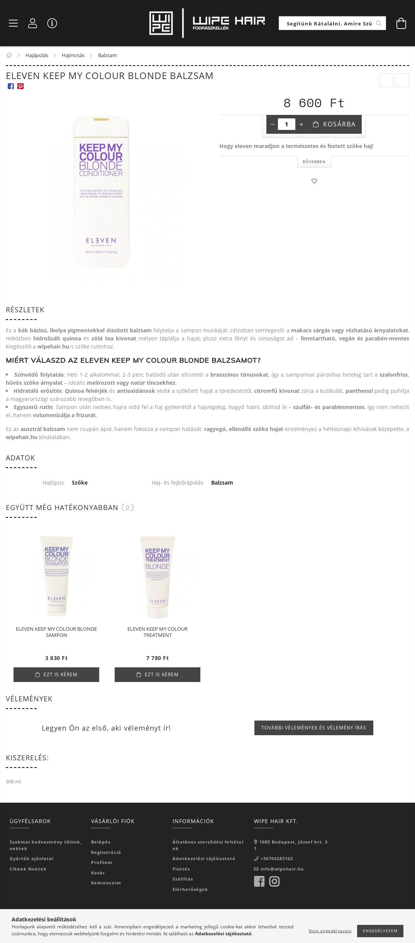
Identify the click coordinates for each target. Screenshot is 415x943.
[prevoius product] (386, 81)
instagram (274, 882)
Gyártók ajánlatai (32, 859)
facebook (259, 882)
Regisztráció (106, 852)
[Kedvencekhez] (314, 181)
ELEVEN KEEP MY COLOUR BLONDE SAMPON (56, 633)
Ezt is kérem (61, 675)
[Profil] (33, 23)
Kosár (98, 873)
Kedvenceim (106, 883)
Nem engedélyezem (330, 930)
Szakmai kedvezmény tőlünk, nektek (46, 845)
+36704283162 (277, 859)
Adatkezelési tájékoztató (204, 859)
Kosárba (339, 125)
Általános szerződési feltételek (208, 845)
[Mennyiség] (286, 125)
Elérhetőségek (190, 889)
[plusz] (301, 125)
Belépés (100, 842)
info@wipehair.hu (282, 869)
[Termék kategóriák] (13, 23)
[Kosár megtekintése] (401, 23)
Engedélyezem (380, 930)
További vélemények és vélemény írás (313, 728)
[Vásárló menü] (52, 23)
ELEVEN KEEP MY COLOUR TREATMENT (157, 633)
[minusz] (272, 125)
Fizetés (181, 869)
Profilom (101, 863)
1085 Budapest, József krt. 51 (291, 845)
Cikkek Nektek (28, 869)
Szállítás (183, 879)
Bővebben (314, 162)
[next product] (402, 81)
